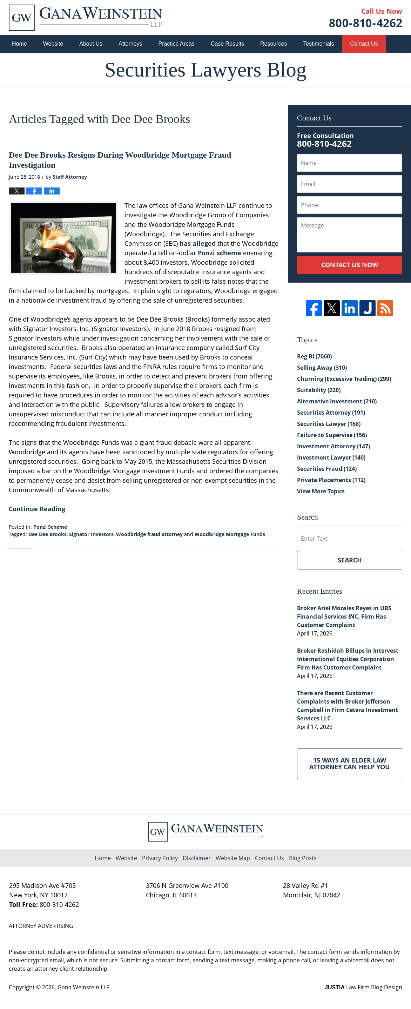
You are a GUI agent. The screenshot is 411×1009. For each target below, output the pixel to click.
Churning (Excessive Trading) (344, 379)
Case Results (227, 44)
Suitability (319, 390)
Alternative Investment (337, 401)
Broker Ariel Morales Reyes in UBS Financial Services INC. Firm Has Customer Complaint (344, 616)
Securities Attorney (331, 412)
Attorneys (130, 44)
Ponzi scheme (219, 253)
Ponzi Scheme (50, 526)
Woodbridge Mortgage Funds (230, 534)
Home (19, 44)
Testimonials (318, 44)
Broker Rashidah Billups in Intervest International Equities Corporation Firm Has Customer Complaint (347, 659)
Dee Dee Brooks (47, 534)
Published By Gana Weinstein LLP (365, 17)
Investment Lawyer (331, 457)
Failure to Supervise (332, 435)
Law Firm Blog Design (363, 987)
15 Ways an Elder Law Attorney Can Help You (349, 763)
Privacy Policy (160, 858)
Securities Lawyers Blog (85, 18)
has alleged (198, 243)
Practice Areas (177, 44)
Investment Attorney (333, 446)
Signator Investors (91, 534)
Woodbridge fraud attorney (149, 534)
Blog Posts (303, 858)
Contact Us (364, 44)
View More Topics (321, 491)
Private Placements (331, 480)
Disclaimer (197, 858)
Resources (273, 44)
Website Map (233, 858)
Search (350, 560)
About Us (90, 44)
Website (53, 44)
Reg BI (314, 356)
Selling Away (322, 367)
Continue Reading (37, 508)
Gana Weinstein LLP (84, 987)
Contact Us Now (349, 265)
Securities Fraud (327, 469)
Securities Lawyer (329, 424)
